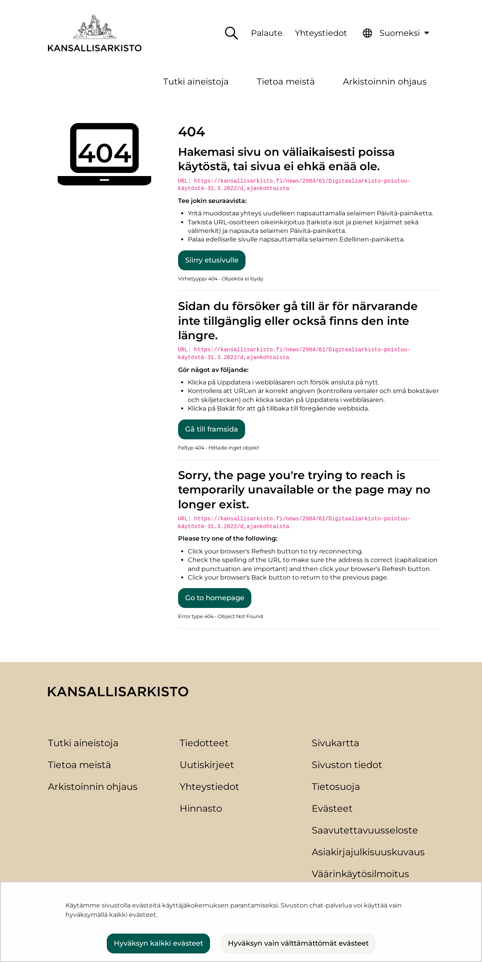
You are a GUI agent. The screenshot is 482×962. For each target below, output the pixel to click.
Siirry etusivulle (211, 260)
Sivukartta (335, 743)
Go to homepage (214, 598)
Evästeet (332, 808)
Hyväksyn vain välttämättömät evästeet (298, 943)
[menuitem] (397, 33)
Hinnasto (201, 808)
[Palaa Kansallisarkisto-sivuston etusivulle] (94, 33)
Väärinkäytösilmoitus (360, 873)
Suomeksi (407, 31)
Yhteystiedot (321, 33)
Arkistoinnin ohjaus (93, 786)
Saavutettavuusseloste (365, 830)
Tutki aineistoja (83, 743)
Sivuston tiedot (347, 764)
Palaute (266, 33)
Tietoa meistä (79, 764)
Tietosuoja (336, 786)
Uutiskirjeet (207, 764)
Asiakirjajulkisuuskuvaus (368, 852)
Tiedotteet (204, 743)
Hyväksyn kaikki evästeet (158, 943)
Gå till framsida (211, 429)
